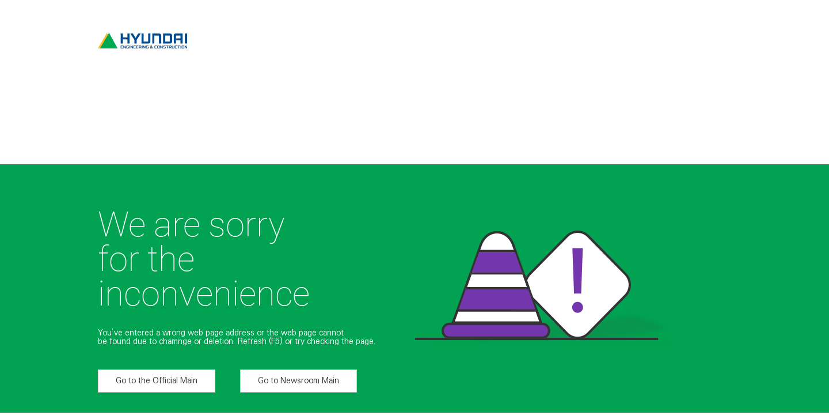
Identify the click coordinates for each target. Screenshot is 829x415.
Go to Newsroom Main (298, 380)
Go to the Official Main (156, 380)
